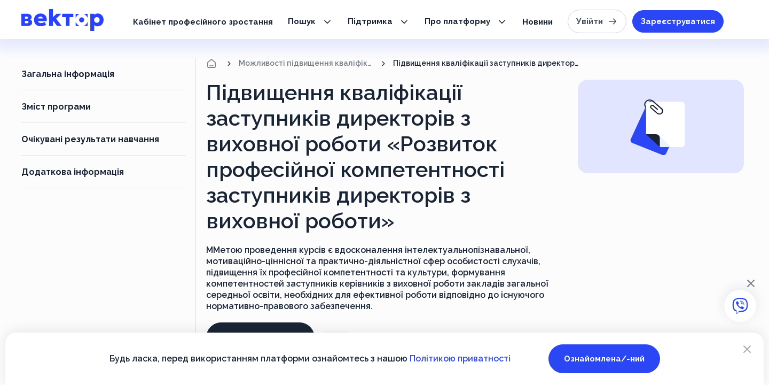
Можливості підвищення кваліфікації (306, 63)
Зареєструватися (678, 21)
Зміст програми (56, 107)
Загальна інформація (67, 74)
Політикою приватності (460, 358)
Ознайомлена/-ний (604, 359)
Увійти (597, 21)
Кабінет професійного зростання (203, 22)
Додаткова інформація (72, 172)
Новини (537, 22)
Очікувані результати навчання (90, 139)
